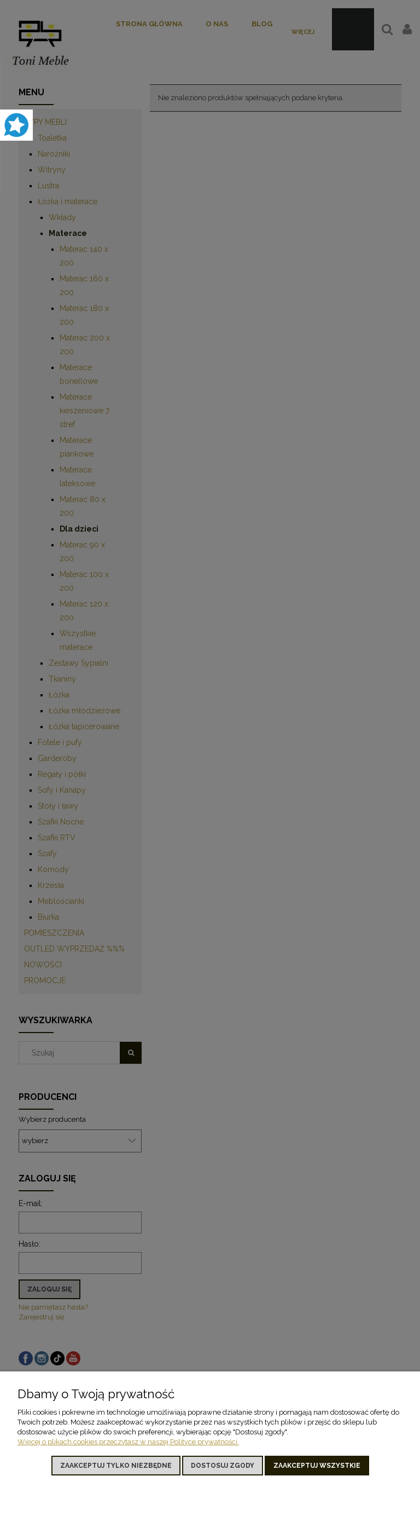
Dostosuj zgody (222, 1465)
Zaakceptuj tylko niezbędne (116, 1465)
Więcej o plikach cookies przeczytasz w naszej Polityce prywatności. (128, 1442)
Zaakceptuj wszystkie (316, 1465)
